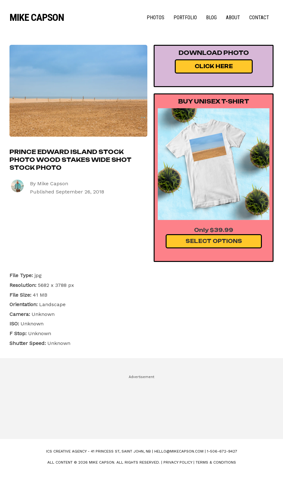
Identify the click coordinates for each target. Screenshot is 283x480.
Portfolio (185, 18)
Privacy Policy (177, 462)
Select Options (214, 241)
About (233, 18)
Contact (259, 18)
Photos (155, 18)
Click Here (214, 66)
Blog (211, 18)
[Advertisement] (141, 404)
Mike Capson (36, 17)
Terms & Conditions (216, 462)
